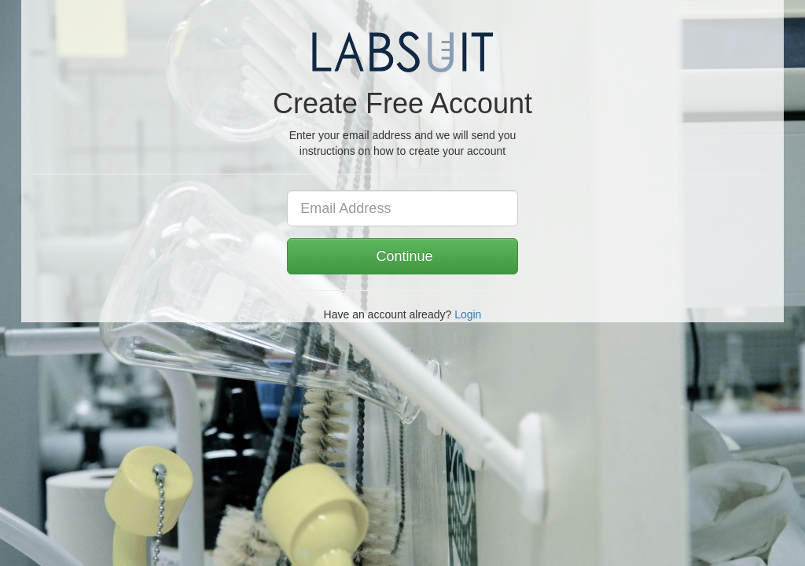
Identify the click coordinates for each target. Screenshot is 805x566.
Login (467, 314)
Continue (402, 256)
